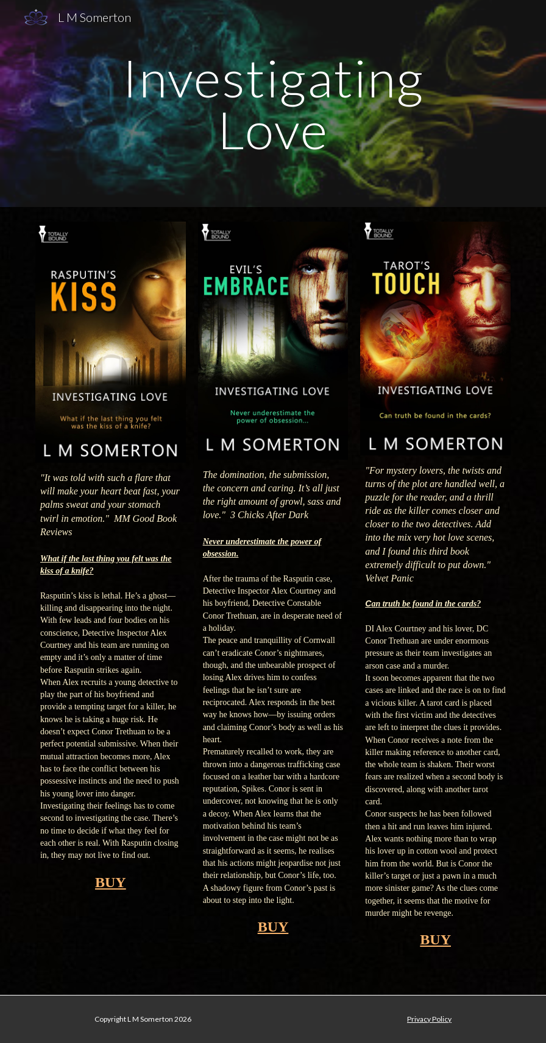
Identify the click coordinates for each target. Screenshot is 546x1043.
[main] (272, 104)
